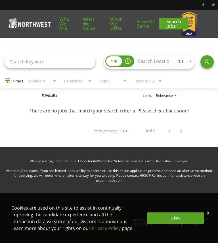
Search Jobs (173, 23)
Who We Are (64, 23)
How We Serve (146, 23)
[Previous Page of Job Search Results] (169, 131)
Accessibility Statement (144, 222)
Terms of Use (199, 222)
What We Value (89, 23)
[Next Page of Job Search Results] (180, 131)
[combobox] (50, 61)
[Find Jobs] (207, 62)
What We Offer (116, 23)
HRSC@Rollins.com (154, 175)
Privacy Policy (175, 222)
